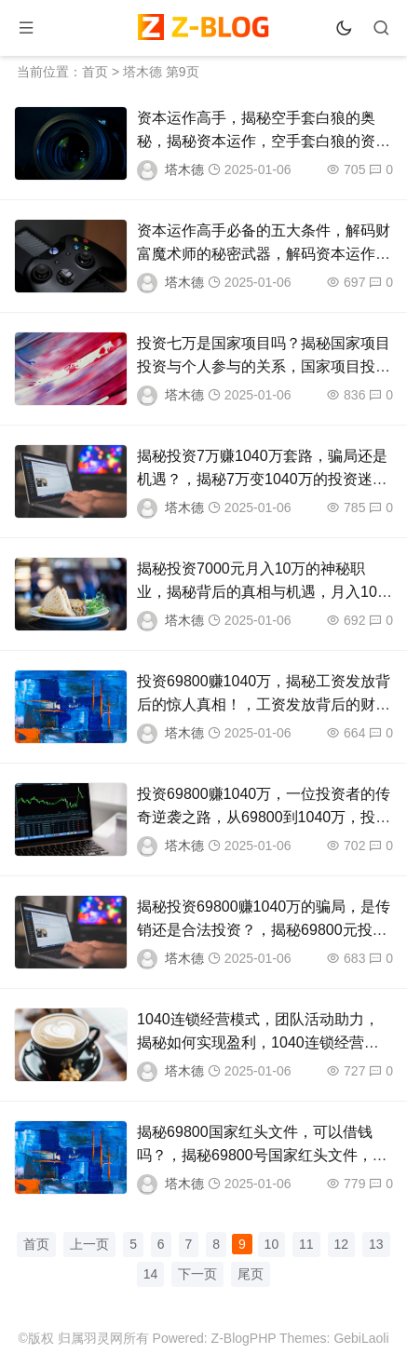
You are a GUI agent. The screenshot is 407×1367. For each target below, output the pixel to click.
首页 (95, 71)
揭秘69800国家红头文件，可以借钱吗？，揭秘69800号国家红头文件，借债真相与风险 (262, 1155)
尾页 (250, 1273)
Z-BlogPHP (244, 1338)
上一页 (89, 1244)
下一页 (197, 1273)
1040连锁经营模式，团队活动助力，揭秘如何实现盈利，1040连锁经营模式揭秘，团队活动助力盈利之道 (258, 1042)
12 (341, 1244)
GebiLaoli (360, 1338)
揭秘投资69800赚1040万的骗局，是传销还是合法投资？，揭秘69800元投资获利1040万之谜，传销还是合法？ (263, 930)
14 (150, 1273)
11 (306, 1244)
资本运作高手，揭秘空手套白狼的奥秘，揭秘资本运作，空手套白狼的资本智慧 (263, 141)
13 (376, 1244)
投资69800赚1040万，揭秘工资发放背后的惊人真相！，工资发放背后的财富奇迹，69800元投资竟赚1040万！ (263, 704)
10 (272, 1244)
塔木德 (184, 169)
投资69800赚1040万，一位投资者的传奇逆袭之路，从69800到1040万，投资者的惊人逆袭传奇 (263, 817)
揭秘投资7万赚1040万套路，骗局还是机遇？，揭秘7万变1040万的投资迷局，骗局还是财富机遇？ (262, 479)
